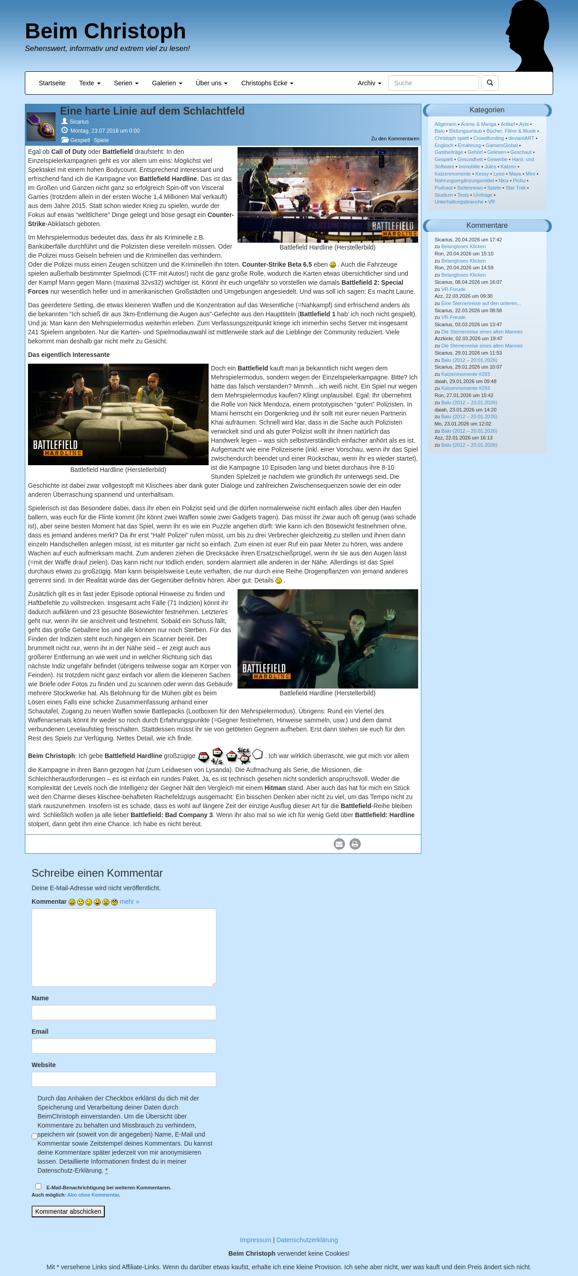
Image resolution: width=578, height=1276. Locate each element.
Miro (530, 173)
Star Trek (516, 187)
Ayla (524, 124)
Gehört (475, 152)
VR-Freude (453, 289)
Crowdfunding (488, 138)
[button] (339, 844)
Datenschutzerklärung (307, 1240)
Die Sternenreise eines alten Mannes (481, 331)
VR (491, 201)
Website (44, 1064)
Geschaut (520, 152)
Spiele (101, 140)
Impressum (255, 1240)
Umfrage (483, 195)
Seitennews (470, 187)
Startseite (52, 83)
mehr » (130, 901)
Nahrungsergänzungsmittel (464, 180)
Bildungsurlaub (465, 131)
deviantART (521, 138)
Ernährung (469, 145)
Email (40, 1031)
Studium (444, 195)
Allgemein (446, 124)
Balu (440, 131)
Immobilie (469, 166)
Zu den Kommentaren (395, 138)
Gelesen (496, 152)
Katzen (508, 166)
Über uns (212, 83)
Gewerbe (497, 159)
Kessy (482, 173)
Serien (126, 83)
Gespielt (80, 140)
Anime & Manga (478, 124)
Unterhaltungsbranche (459, 201)
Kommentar (49, 901)
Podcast (444, 187)
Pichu (519, 180)
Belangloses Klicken (463, 246)
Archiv (370, 83)
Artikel (508, 124)
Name (40, 998)
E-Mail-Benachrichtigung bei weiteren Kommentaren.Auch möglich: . (101, 1190)
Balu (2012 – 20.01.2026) (469, 360)
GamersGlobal (501, 145)
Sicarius (79, 122)
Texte (89, 83)
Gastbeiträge (449, 152)
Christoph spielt (452, 138)
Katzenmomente (453, 173)
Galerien (167, 83)
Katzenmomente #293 (465, 374)
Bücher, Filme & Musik (511, 131)
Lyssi (499, 173)
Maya (515, 173)
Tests (463, 195)
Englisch (444, 145)
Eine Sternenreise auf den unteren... (481, 303)
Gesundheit (470, 159)
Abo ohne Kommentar (93, 1194)
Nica (503, 180)
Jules (490, 166)
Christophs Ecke (267, 83)
